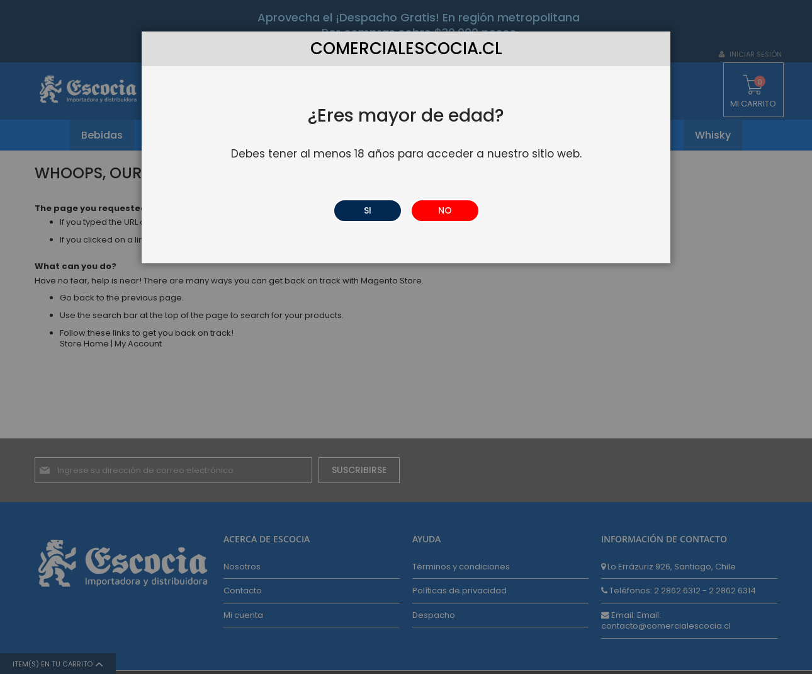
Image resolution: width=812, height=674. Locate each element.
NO (445, 210)
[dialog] (406, 337)
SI (367, 210)
